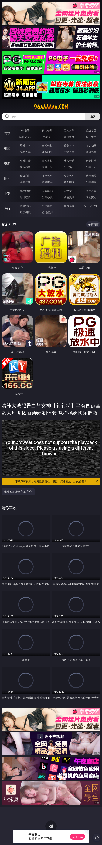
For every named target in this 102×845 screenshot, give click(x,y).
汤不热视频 (91, 206)
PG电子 (25, 130)
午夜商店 (47, 206)
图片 (7, 178)
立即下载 (77, 836)
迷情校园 (25, 197)
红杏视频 (25, 212)
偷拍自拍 (47, 160)
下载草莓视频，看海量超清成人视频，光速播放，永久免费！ (57, 481)
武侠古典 (91, 191)
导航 (7, 208)
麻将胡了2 (25, 137)
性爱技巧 (91, 197)
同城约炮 (25, 206)
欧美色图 (69, 175)
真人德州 (47, 130)
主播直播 (69, 152)
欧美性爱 (91, 160)
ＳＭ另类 (91, 152)
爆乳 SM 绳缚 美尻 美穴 (18, 491)
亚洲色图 (47, 175)
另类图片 (91, 182)
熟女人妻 (25, 152)
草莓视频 (69, 206)
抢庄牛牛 (91, 137)
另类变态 (91, 167)
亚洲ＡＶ (25, 145)
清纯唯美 (47, 182)
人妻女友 (69, 191)
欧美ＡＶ (69, 145)
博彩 (7, 133)
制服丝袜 (25, 167)
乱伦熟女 (69, 167)
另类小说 (47, 197)
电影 (7, 163)
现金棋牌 (69, 137)
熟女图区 (69, 182)
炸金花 (47, 137)
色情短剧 (47, 212)
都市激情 (25, 191)
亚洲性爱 (25, 160)
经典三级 (47, 167)
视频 (7, 148)
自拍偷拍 (47, 145)
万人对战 (69, 130)
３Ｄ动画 (91, 145)
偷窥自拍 (25, 175)
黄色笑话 (69, 197)
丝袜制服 (47, 152)
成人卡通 (69, 160)
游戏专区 (91, 130)
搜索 (93, 116)
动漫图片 (91, 175)
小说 (7, 193)
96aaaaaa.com (51, 107)
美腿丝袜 (25, 182)
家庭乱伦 (47, 191)
